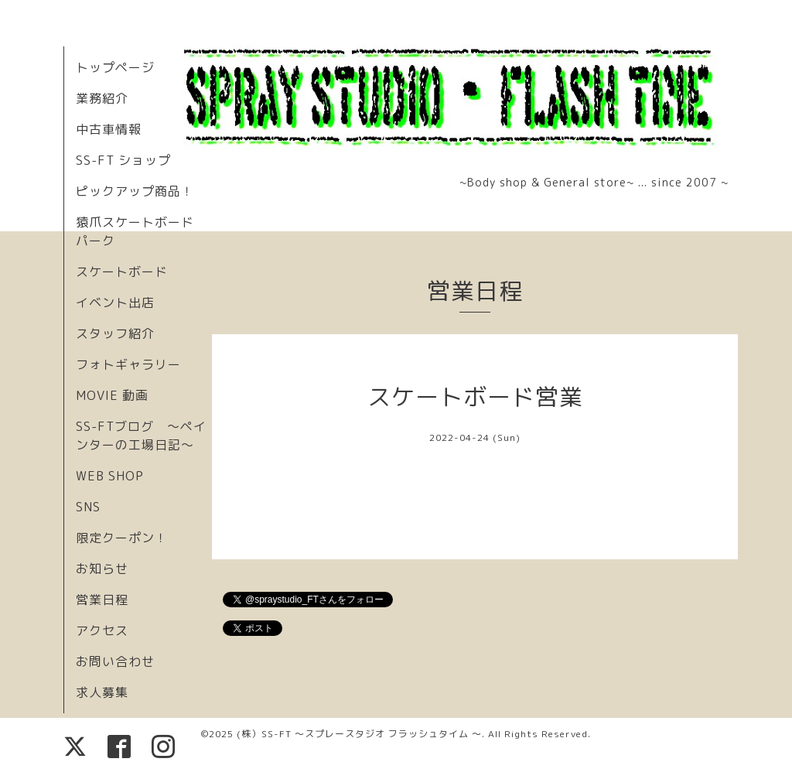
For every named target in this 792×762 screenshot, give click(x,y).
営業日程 (102, 599)
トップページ (115, 67)
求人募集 (102, 692)
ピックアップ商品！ (135, 191)
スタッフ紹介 (115, 333)
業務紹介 (102, 98)
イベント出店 (115, 302)
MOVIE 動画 (112, 395)
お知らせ (102, 568)
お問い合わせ (115, 661)
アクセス (102, 630)
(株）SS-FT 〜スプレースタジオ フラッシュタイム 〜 (359, 733)
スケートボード (122, 271)
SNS (88, 506)
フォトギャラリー (128, 364)
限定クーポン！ (122, 537)
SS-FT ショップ (123, 160)
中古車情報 (109, 129)
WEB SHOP (110, 475)
